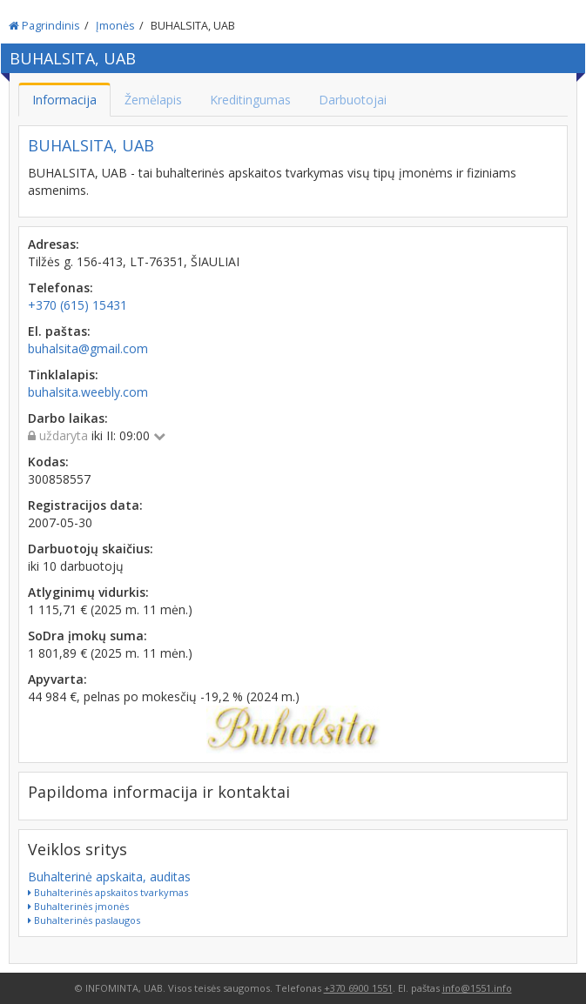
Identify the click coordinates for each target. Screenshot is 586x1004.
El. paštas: (59, 331)
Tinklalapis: (63, 374)
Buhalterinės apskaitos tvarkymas (108, 892)
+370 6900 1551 (358, 987)
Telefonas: (60, 287)
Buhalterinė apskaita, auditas (109, 876)
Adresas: (53, 244)
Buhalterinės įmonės (78, 906)
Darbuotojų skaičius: (90, 548)
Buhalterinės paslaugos (84, 920)
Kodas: (48, 461)
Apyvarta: (57, 679)
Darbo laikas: (68, 418)
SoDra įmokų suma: (87, 635)
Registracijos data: (85, 505)
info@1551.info (477, 987)
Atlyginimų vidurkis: (88, 592)
